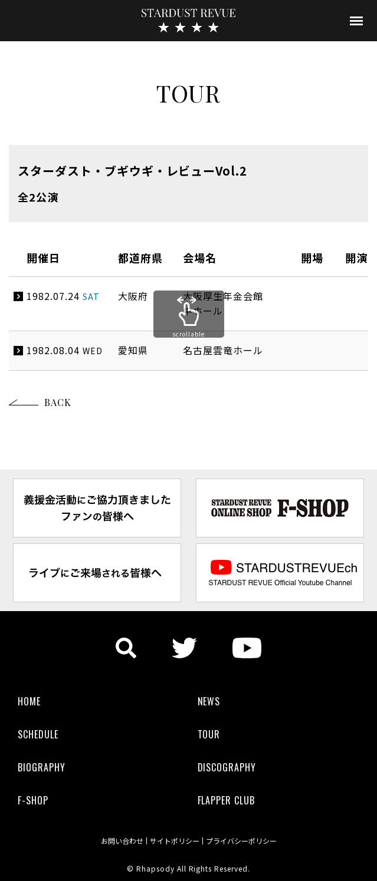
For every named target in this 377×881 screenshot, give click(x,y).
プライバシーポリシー (241, 840)
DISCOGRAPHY (227, 767)
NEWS (209, 701)
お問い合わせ (122, 840)
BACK (57, 402)
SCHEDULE (38, 734)
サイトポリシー (174, 840)
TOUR (209, 734)
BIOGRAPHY (41, 767)
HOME (29, 701)
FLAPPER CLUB (226, 800)
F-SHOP (33, 800)
